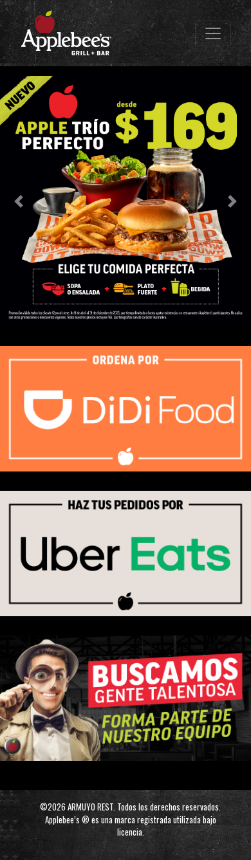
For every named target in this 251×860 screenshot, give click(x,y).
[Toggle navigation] (213, 33)
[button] (19, 201)
